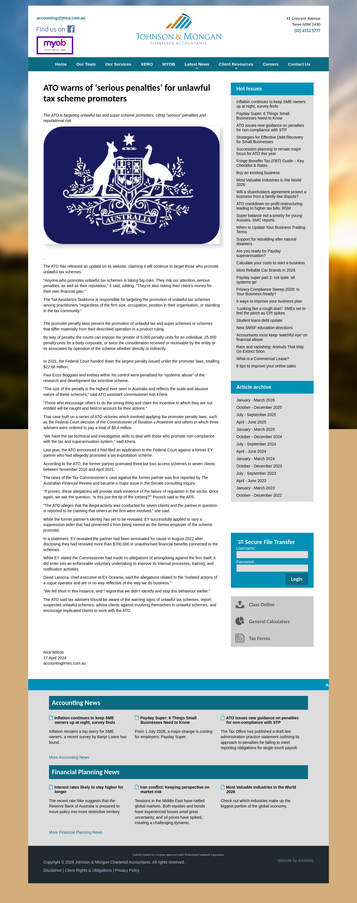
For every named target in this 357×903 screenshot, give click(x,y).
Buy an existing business (258, 172)
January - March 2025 (255, 429)
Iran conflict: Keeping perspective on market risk (174, 789)
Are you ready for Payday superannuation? (258, 253)
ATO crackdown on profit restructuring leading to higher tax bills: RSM (269, 205)
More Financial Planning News (75, 832)
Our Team (86, 64)
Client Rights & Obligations (88, 870)
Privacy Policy (127, 870)
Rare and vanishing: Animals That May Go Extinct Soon (270, 349)
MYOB (168, 64)
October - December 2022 (259, 495)
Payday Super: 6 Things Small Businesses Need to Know (262, 115)
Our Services (118, 64)
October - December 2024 (259, 436)
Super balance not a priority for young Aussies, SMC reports (269, 217)
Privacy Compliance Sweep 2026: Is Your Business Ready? (268, 291)
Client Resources (236, 64)
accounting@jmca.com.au (61, 18)
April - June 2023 (251, 480)
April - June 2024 (251, 451)
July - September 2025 (256, 414)
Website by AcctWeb (296, 860)
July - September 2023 (256, 473)
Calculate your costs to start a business (270, 263)
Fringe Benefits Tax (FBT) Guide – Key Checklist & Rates (270, 163)
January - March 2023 (255, 488)
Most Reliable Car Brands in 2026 (265, 270)
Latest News (197, 64)
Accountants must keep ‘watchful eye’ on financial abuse (271, 337)
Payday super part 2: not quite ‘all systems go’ (265, 279)
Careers (271, 64)
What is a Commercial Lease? (262, 358)
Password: (245, 562)
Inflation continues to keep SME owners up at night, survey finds (271, 103)
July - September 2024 (256, 444)
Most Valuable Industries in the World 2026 (269, 182)
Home (61, 64)
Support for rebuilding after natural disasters (266, 241)
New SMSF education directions (264, 327)
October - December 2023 (259, 466)
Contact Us (299, 64)
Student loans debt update (259, 320)
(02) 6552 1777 (307, 30)
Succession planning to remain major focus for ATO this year (268, 151)
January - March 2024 (255, 458)
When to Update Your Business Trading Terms (270, 229)
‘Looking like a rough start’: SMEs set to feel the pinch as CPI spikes (271, 310)
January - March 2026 (255, 400)
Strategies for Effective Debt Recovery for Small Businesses (269, 139)
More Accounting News (69, 757)
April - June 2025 (251, 422)
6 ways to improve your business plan (269, 301)
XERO (147, 64)
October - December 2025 (259, 407)
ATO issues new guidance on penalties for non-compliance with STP (270, 127)
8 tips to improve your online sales (266, 366)
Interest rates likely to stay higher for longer (89, 789)
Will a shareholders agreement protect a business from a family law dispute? (271, 194)
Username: (246, 548)
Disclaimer (52, 870)
